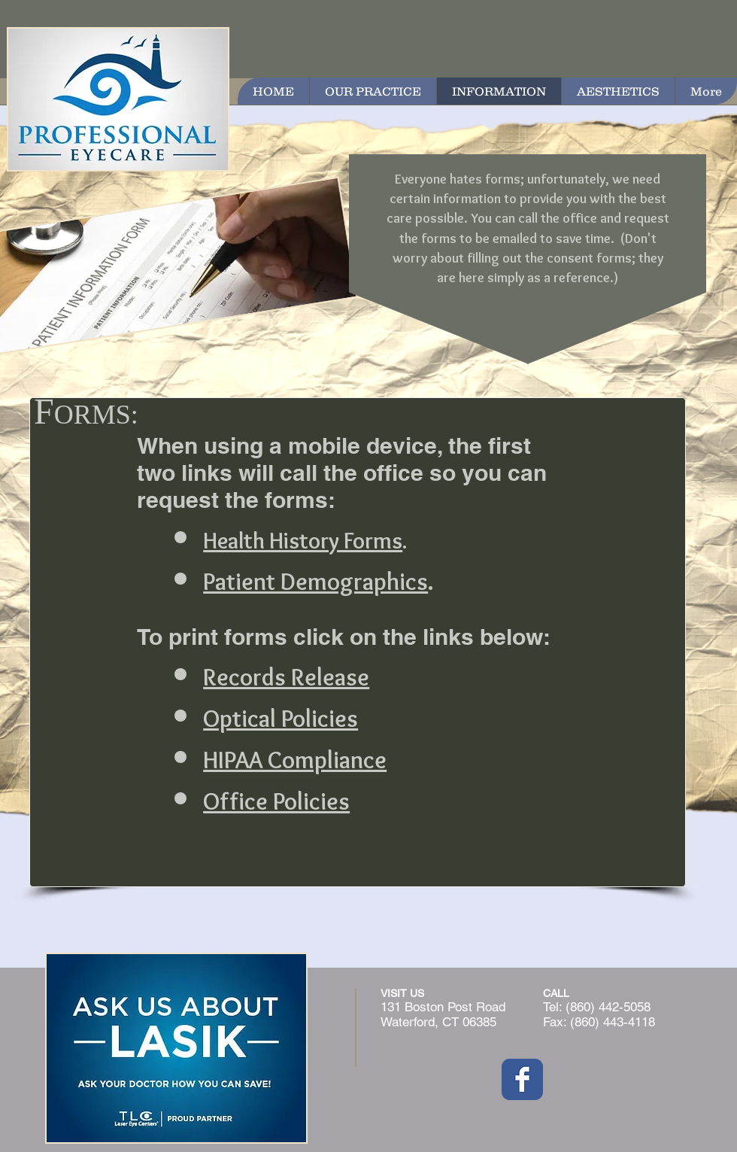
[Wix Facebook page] (522, 1079)
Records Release (286, 677)
